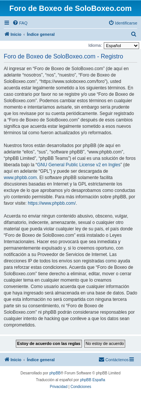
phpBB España (92, 380)
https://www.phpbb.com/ (52, 203)
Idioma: (95, 45)
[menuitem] (19, 23)
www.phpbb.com (20, 177)
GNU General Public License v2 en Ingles (78, 164)
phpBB (55, 373)
